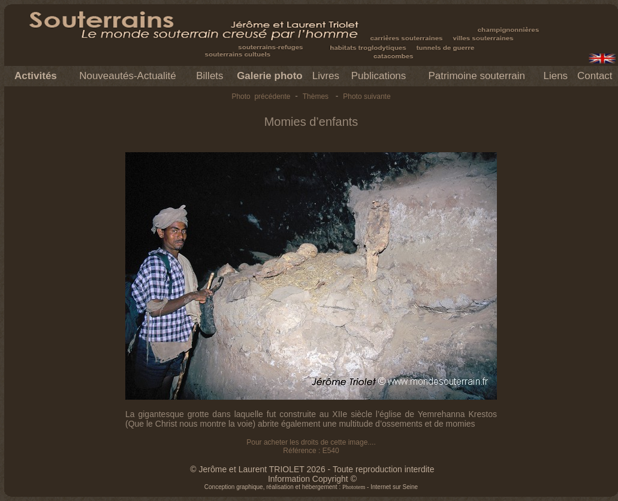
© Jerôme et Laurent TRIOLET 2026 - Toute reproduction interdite (312, 469)
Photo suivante (366, 96)
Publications (378, 76)
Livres (325, 76)
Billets (209, 76)
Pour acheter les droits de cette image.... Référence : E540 (310, 446)
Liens (555, 76)
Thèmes (315, 96)
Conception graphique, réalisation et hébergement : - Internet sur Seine (311, 487)
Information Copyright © (312, 479)
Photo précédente (260, 96)
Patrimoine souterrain (476, 76)
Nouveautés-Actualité (127, 76)
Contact (595, 76)
